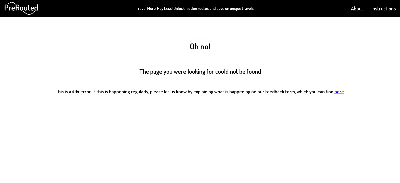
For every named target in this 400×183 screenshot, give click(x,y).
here (339, 91)
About (357, 8)
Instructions (383, 8)
